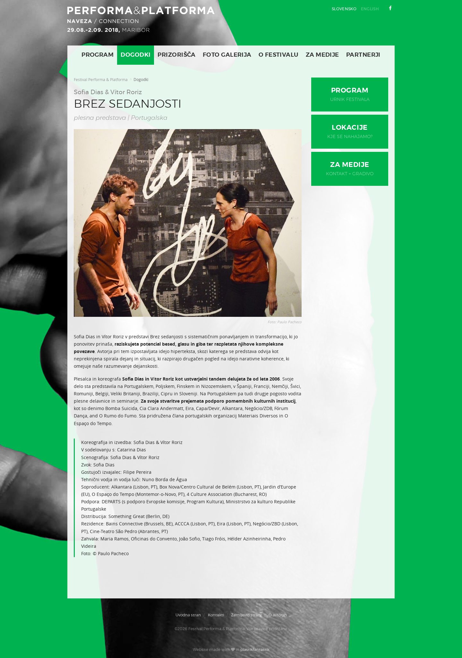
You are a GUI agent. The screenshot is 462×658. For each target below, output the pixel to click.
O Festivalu (279, 55)
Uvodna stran (188, 615)
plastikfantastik (255, 650)
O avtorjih (278, 615)
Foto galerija (227, 55)
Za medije (322, 55)
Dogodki (135, 55)
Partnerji (363, 55)
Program (97, 55)
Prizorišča (177, 55)
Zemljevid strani (246, 615)
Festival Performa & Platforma (101, 79)
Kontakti (216, 615)
